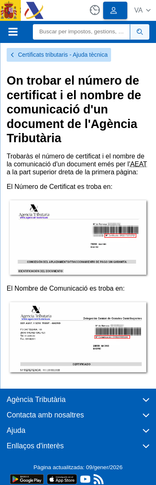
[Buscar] (82, 32)
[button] (142, 10)
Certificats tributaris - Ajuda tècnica (59, 54)
